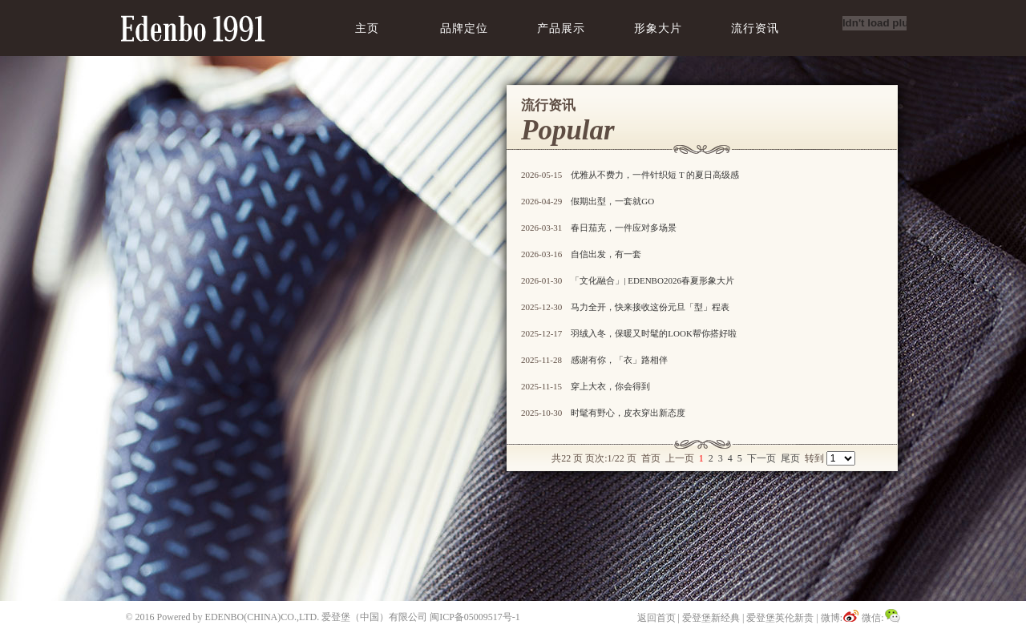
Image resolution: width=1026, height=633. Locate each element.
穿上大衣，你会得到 (610, 386)
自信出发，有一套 (606, 254)
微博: (840, 617)
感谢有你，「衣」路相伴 (619, 360)
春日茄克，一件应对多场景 (624, 227)
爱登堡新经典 (711, 617)
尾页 (790, 458)
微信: (881, 617)
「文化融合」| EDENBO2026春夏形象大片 (652, 280)
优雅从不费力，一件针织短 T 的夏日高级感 (655, 174)
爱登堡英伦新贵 (780, 617)
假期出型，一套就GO (612, 201)
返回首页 (656, 617)
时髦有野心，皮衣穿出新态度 (628, 412)
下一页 (761, 458)
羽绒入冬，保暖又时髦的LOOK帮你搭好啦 (654, 333)
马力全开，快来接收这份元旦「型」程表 (650, 307)
